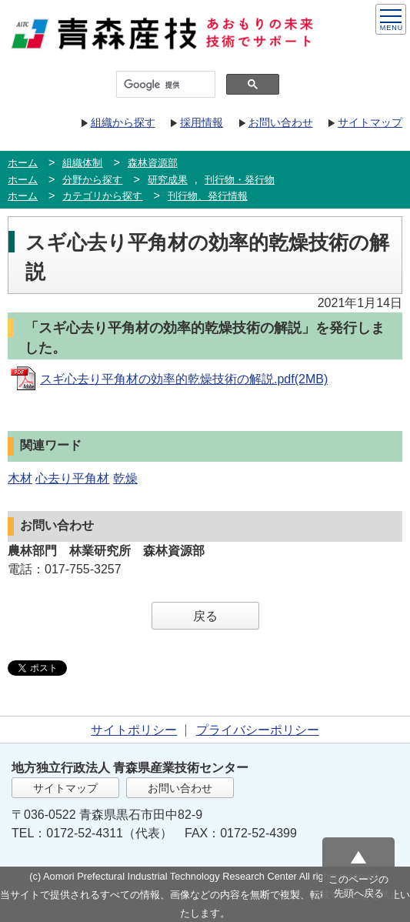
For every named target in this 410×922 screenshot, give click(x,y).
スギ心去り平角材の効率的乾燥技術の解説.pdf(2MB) (184, 379)
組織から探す (123, 122)
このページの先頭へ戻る (358, 886)
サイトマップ (370, 122)
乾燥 (125, 478)
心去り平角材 (72, 478)
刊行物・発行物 (240, 179)
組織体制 (82, 163)
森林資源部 (153, 163)
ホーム (23, 163)
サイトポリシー (134, 730)
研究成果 (168, 179)
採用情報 (201, 122)
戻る (205, 616)
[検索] (164, 85)
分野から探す (92, 179)
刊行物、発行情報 (208, 196)
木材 (20, 478)
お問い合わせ (280, 122)
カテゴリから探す (102, 196)
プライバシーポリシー (257, 730)
